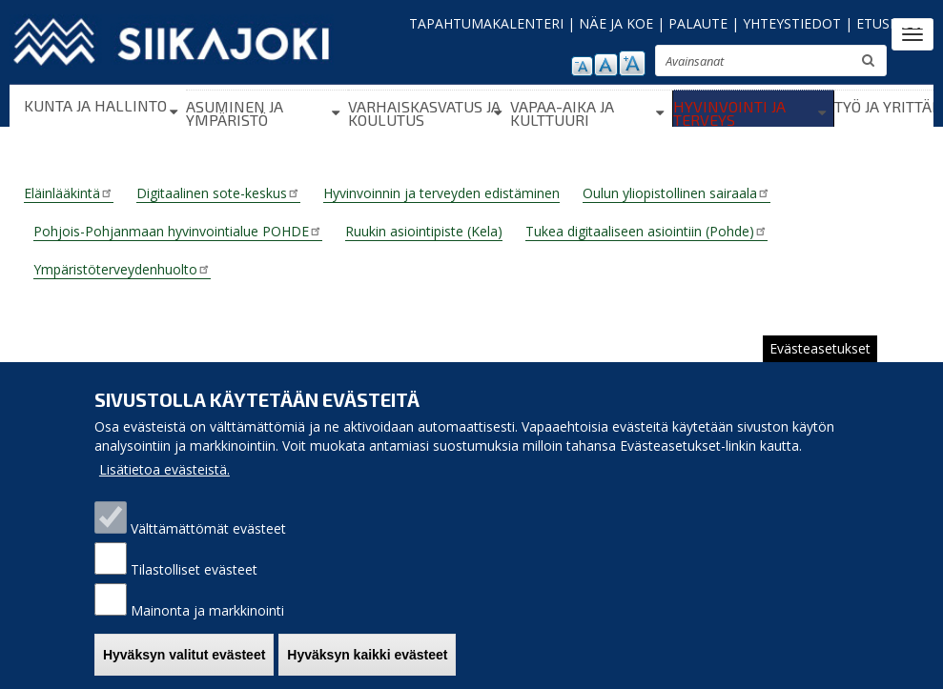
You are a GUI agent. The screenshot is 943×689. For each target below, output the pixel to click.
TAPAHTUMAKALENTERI (486, 23)
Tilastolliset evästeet (194, 569)
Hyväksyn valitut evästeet (184, 654)
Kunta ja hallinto (95, 105)
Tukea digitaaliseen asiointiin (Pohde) (646, 231)
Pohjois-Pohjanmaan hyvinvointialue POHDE (177, 231)
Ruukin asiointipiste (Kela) (423, 231)
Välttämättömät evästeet (208, 528)
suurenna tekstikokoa (632, 63)
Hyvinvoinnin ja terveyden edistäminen (441, 193)
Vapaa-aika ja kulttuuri (562, 113)
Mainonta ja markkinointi (207, 610)
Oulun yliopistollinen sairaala (676, 193)
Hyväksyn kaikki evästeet (367, 654)
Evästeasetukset (820, 348)
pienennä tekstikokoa (582, 66)
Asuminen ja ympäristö (234, 113)
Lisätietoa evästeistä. (164, 469)
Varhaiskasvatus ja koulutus (424, 113)
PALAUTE (698, 23)
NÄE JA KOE (616, 23)
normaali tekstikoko (606, 64)
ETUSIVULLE (894, 23)
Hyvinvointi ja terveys (729, 113)
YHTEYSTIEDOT (792, 23)
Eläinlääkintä (68, 193)
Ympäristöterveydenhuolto (122, 269)
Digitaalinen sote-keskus (218, 193)
